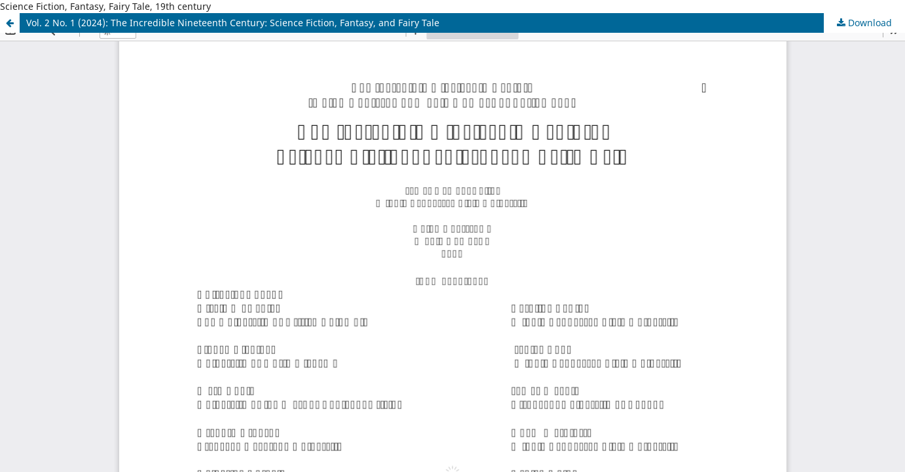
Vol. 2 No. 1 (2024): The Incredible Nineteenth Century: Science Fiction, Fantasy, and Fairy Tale (232, 22)
